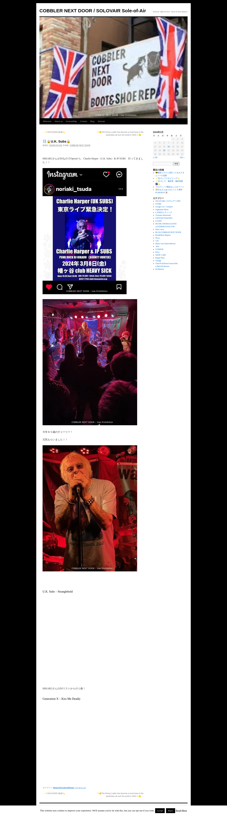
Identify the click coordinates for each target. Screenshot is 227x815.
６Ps (157, 246)
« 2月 (155, 157)
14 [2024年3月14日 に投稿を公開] (169, 147)
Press (157, 252)
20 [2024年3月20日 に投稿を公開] (164, 150)
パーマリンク (80, 788)
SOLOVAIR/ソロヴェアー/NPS (168, 201)
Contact (83, 121)
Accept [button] (160, 810)
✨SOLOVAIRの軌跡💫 (54, 132)
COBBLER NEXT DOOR (80, 145)
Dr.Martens (159, 269)
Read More (181, 810)
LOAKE (158, 221)
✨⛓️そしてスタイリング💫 (167, 178)
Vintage (158, 261)
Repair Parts (160, 258)
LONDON (159, 249)
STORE (158, 204)
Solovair (101, 121)
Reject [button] (170, 810)
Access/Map (71, 121)
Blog (92, 121)
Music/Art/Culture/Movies (63, 788)
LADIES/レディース (163, 212)
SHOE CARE (160, 255)
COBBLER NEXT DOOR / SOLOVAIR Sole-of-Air (92, 10)
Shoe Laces (159, 229)
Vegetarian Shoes (162, 209)
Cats (157, 241)
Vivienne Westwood (163, 215)
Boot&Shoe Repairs (163, 235)
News (157, 238)
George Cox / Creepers (164, 207)
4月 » (182, 157)
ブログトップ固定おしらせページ (169, 187)
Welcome (47, 121)
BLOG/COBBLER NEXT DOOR (168, 232)
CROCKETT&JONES (164, 218)
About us (59, 121)
